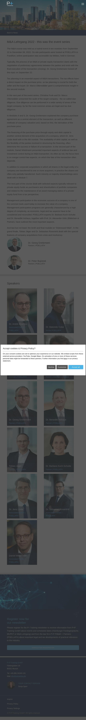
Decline (51, 367)
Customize (62, 367)
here (65, 358)
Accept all (76, 367)
